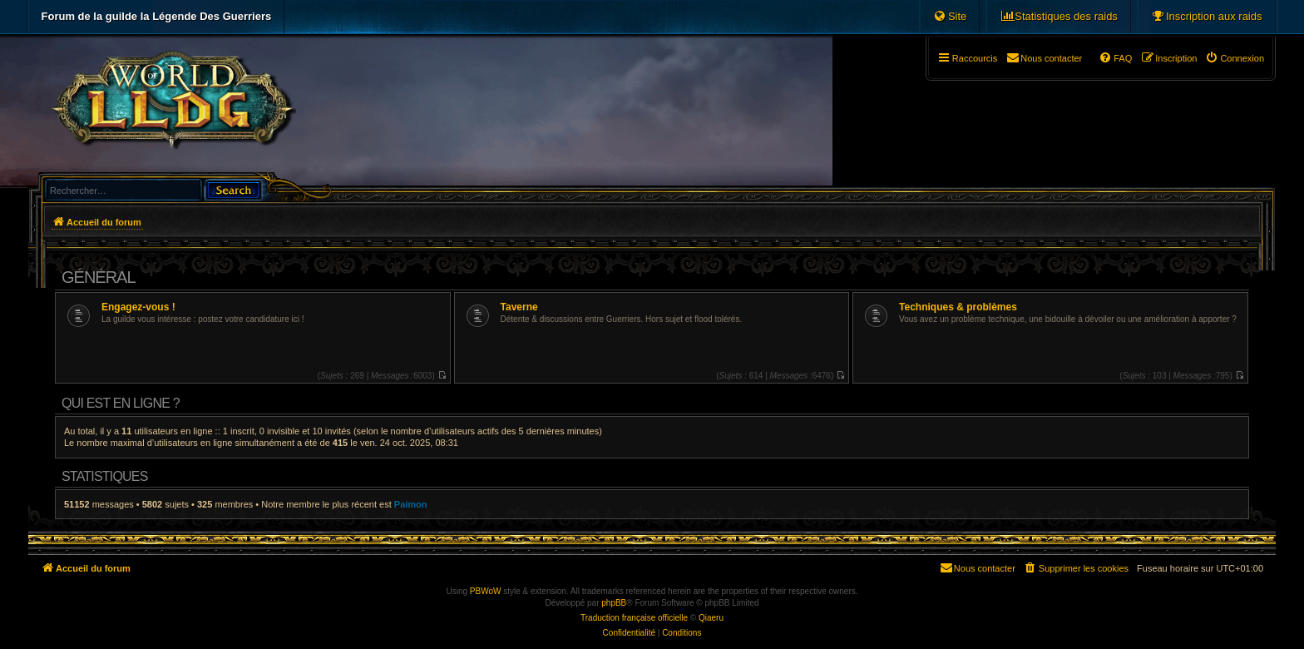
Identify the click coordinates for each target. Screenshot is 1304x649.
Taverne (519, 307)
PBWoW (485, 591)
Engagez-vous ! (138, 307)
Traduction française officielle (634, 617)
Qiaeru (711, 617)
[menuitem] (1206, 16)
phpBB (613, 602)
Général (99, 277)
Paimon (410, 504)
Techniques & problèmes (958, 307)
